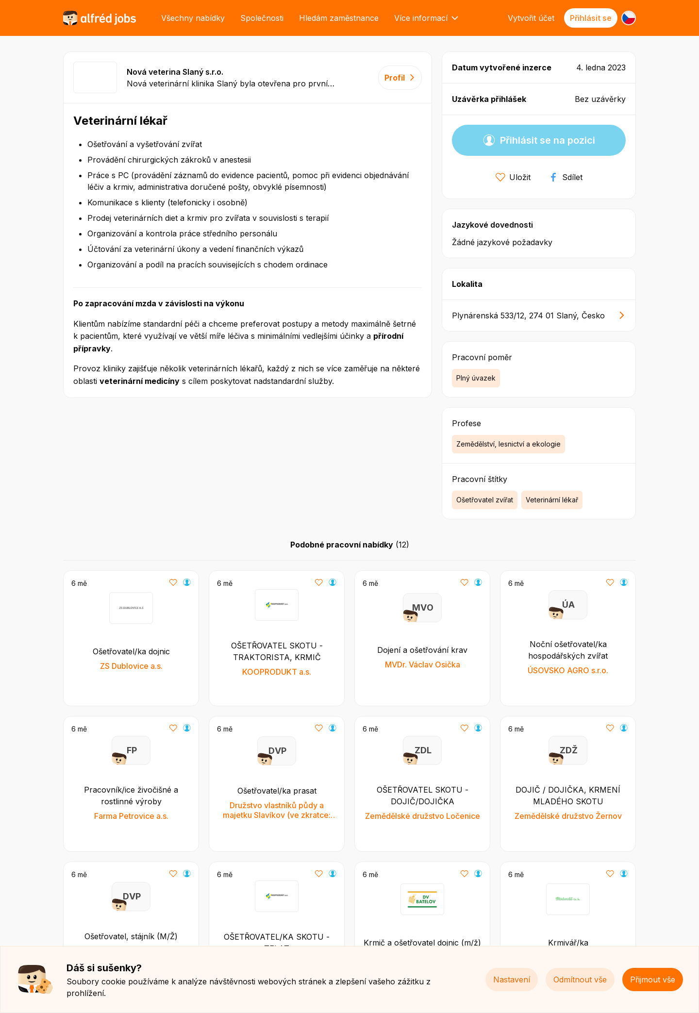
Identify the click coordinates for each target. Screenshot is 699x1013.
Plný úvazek (476, 378)
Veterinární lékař (552, 500)
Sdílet (565, 177)
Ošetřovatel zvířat (484, 500)
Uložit (513, 177)
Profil (400, 78)
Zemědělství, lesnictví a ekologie (508, 444)
